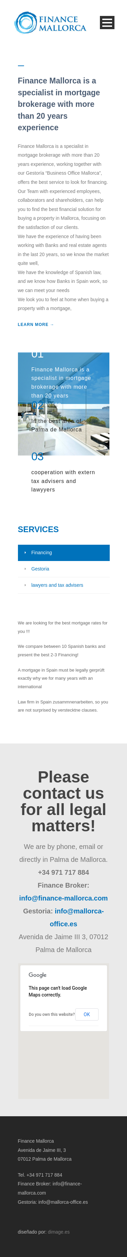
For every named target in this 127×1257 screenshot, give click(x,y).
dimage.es (59, 1232)
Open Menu (107, 22)
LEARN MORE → (36, 324)
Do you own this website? (52, 1014)
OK (87, 1014)
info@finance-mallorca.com (63, 898)
